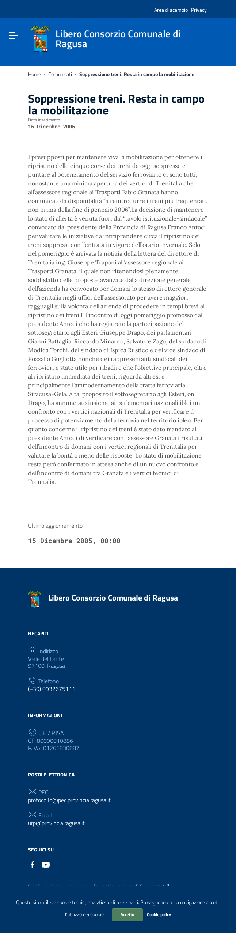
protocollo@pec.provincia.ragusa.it (69, 800)
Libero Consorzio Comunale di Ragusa (113, 597)
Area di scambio (171, 10)
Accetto (127, 914)
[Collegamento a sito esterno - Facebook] (32, 863)
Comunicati (60, 74)
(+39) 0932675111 (51, 688)
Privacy (199, 10)
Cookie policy (159, 914)
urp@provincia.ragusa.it (56, 823)
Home (34, 74)
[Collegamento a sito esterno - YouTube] (45, 863)
